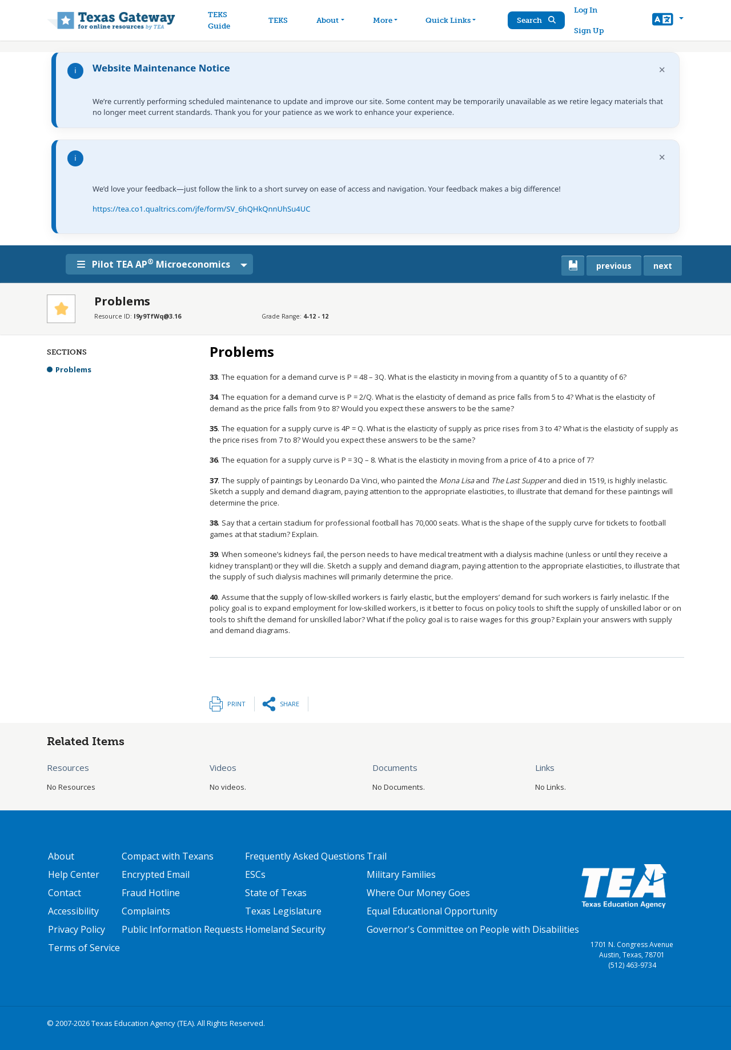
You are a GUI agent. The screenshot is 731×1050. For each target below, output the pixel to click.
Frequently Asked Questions (305, 856)
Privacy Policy (76, 929)
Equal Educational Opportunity (432, 911)
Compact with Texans (168, 856)
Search (536, 20)
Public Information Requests (182, 929)
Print (236, 703)
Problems (73, 369)
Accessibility (73, 911)
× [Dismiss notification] (662, 69)
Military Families (401, 874)
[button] (668, 20)
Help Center (73, 874)
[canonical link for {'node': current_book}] (572, 266)
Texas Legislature (283, 911)
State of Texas (276, 892)
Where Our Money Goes (418, 892)
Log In (585, 10)
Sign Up (589, 30)
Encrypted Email (156, 874)
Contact (64, 892)
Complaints (146, 911)
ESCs (255, 874)
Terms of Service (84, 947)
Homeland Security (285, 929)
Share (289, 703)
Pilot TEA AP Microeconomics (153, 264)
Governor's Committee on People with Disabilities (473, 929)
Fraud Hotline (151, 892)
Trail (377, 856)
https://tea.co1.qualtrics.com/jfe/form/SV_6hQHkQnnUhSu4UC (201, 209)
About (61, 856)
